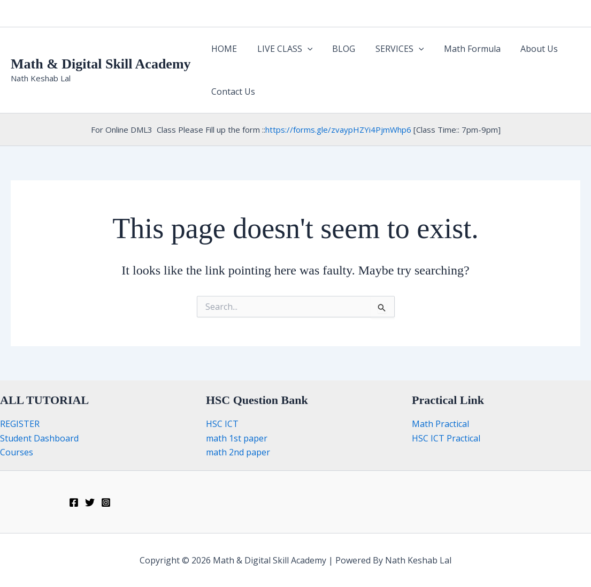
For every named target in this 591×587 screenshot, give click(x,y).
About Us (523, 49)
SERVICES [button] (389, 48)
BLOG (336, 49)
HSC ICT (222, 424)
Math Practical (440, 424)
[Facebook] (74, 502)
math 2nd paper (238, 452)
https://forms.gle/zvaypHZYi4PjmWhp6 (338, 129)
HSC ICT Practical (446, 438)
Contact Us (232, 91)
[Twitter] (90, 502)
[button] (303, 48)
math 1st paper (236, 438)
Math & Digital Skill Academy (101, 64)
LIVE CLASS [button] (281, 48)
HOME (223, 49)
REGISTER (20, 424)
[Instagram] (106, 502)
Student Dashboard (39, 438)
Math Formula (459, 49)
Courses (16, 452)
